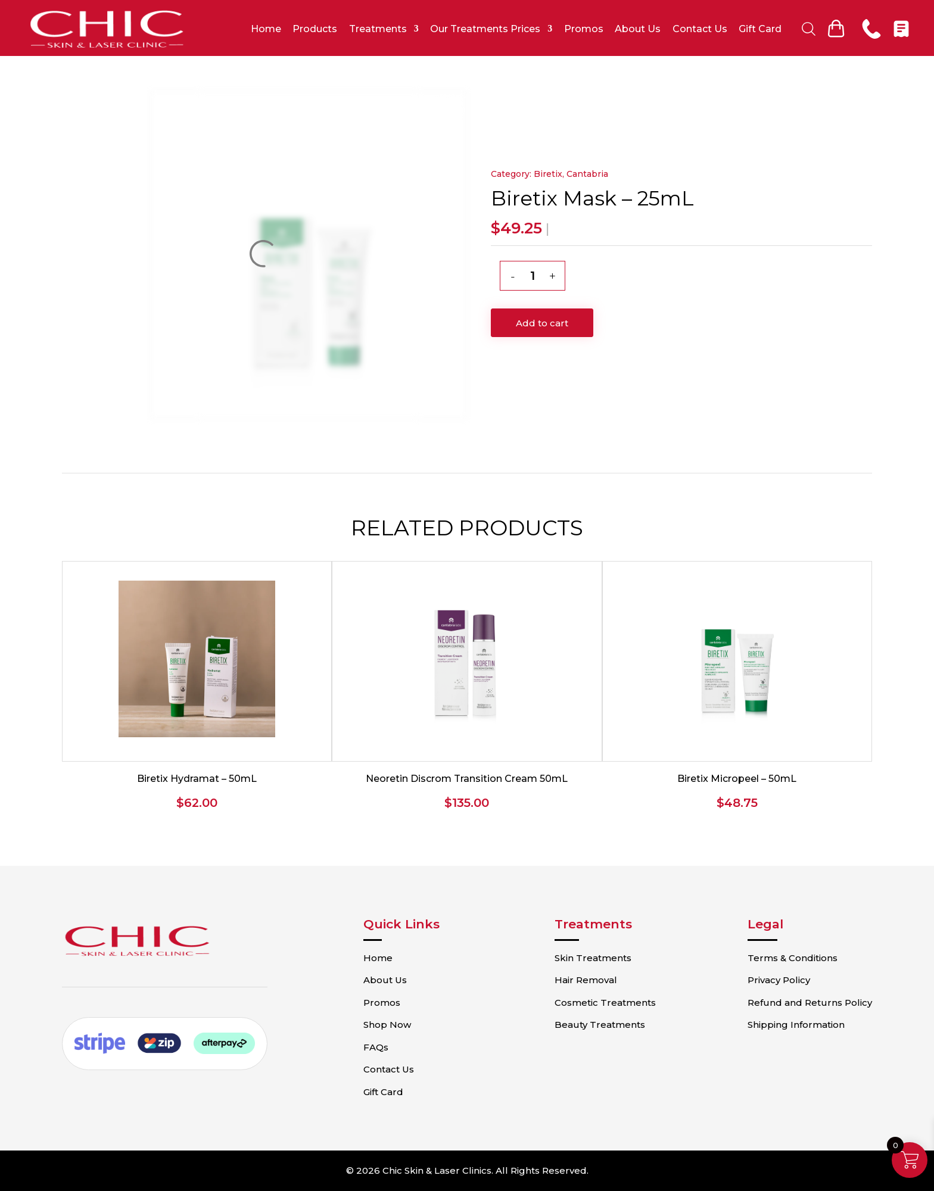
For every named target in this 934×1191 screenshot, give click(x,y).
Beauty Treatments (601, 1024)
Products (315, 29)
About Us (638, 29)
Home (266, 29)
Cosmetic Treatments (606, 1002)
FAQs (379, 1047)
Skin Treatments (594, 958)
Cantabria (587, 174)
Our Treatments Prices (486, 29)
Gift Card (760, 29)
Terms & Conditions (791, 958)
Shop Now (391, 1024)
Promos (584, 29)
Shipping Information (794, 1024)
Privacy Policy (777, 980)
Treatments (378, 29)
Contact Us (700, 29)
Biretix (548, 174)
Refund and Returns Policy (808, 1002)
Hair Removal (587, 980)
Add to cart (542, 323)
